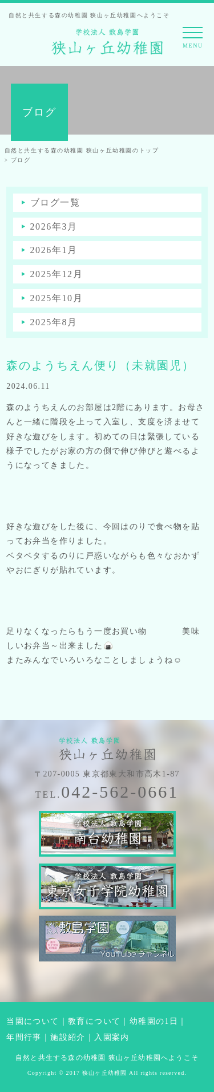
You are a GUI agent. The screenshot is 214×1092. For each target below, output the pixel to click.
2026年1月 (54, 250)
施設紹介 (68, 1037)
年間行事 (24, 1037)
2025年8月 (54, 322)
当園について (32, 1021)
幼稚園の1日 (154, 1021)
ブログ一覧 (55, 202)
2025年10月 (56, 298)
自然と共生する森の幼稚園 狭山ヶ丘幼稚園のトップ (82, 150)
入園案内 (112, 1037)
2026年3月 (54, 226)
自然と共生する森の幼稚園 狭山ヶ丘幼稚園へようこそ (107, 1058)
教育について (94, 1021)
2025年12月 (56, 274)
